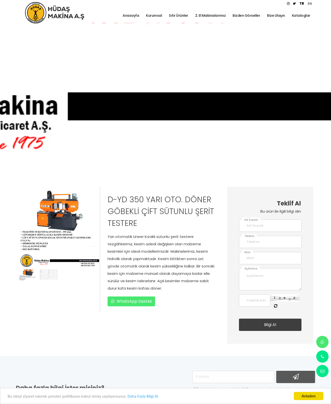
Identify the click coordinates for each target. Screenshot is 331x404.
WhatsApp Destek (131, 301)
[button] (54, 264)
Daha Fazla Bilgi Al (142, 397)
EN (310, 3)
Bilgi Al (270, 324)
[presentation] (26, 223)
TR (301, 3)
